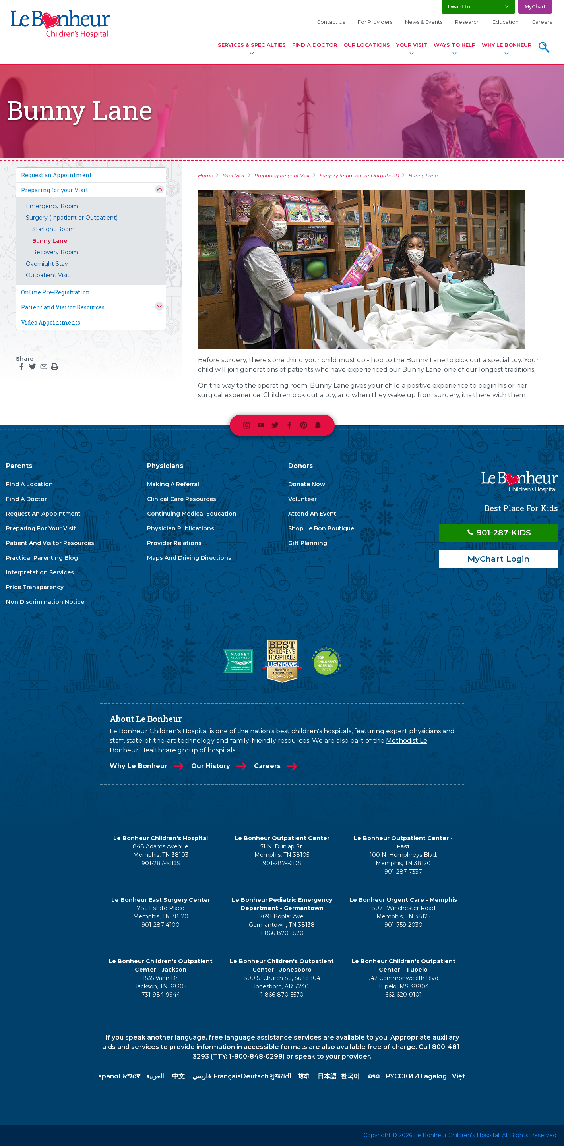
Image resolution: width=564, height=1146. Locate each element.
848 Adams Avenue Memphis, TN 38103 (160, 850)
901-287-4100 (160, 924)
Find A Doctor (314, 45)
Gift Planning (307, 543)
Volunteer (302, 498)
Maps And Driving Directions (189, 557)
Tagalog (433, 1076)
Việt (458, 1076)
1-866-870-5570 (282, 933)
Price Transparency (35, 587)
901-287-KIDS (498, 532)
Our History (210, 766)
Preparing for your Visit (54, 190)
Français (227, 1076)
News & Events (423, 22)
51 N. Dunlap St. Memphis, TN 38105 (281, 850)
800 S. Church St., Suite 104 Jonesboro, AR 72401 (281, 982)
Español (107, 1076)
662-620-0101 (403, 994)
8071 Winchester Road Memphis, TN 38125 (403, 912)
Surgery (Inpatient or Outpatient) (72, 217)
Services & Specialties (252, 45)
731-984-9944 (160, 994)
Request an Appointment (56, 175)
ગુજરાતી (280, 1076)
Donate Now (306, 484)
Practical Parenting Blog (42, 557)
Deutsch (255, 1076)
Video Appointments (50, 322)
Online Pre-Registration (55, 292)
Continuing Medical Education (191, 513)
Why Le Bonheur (506, 45)
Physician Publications (180, 528)
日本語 (327, 1076)
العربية (155, 1076)
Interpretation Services (40, 572)
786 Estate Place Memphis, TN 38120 (160, 912)
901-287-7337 (403, 871)
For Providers (375, 22)
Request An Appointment (43, 513)
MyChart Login (498, 559)
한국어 (350, 1076)
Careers (541, 22)
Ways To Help (454, 45)
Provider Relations (174, 543)
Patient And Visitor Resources (50, 543)
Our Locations (366, 45)
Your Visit (411, 45)
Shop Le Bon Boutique (321, 528)
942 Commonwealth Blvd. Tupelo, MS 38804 (403, 982)
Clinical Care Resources (181, 498)
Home (205, 175)
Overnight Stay (47, 263)
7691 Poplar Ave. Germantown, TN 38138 (282, 920)
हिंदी (303, 1076)
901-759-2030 (403, 924)
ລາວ (374, 1076)
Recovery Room (55, 252)
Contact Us (330, 22)
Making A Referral (173, 484)
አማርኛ (131, 1076)
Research (467, 22)
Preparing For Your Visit (41, 528)
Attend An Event (312, 513)
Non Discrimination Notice (45, 601)
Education (505, 22)
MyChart (535, 7)
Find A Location (29, 484)
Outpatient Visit (48, 275)
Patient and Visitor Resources (63, 307)
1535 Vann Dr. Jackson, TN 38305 (160, 982)
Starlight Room (53, 229)
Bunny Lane (49, 240)
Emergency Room (52, 206)
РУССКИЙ (402, 1076)
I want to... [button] (461, 7)
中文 (178, 1076)
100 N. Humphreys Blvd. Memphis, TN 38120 (403, 859)
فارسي (201, 1076)
